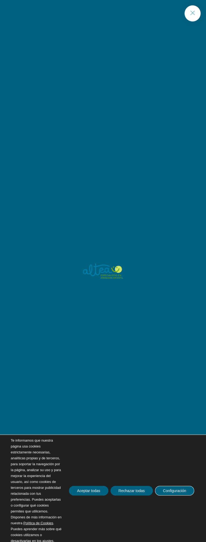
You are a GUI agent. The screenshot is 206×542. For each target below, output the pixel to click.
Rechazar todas (132, 491)
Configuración (174, 491)
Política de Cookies (38, 523)
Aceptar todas (88, 491)
